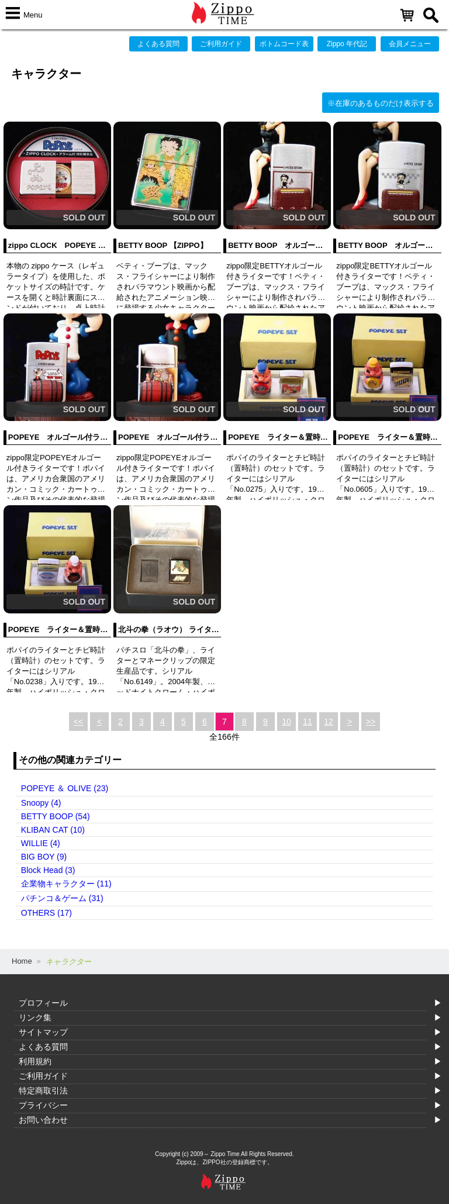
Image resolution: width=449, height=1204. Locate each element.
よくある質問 (158, 44)
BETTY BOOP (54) (55, 816)
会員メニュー (410, 44)
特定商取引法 (43, 1090)
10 (286, 721)
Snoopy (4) (41, 803)
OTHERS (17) (46, 912)
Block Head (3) (48, 870)
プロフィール (43, 1003)
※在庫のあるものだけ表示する (380, 103)
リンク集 (35, 1017)
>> (370, 721)
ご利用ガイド (221, 44)
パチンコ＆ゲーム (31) (62, 898)
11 (307, 721)
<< (78, 721)
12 (328, 721)
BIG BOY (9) (44, 856)
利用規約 (35, 1061)
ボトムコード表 (284, 44)
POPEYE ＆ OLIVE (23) (64, 788)
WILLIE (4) (40, 843)
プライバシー (43, 1105)
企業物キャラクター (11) (66, 883)
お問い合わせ (43, 1119)
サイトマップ (43, 1032)
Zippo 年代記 (347, 44)
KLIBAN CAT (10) (53, 829)
